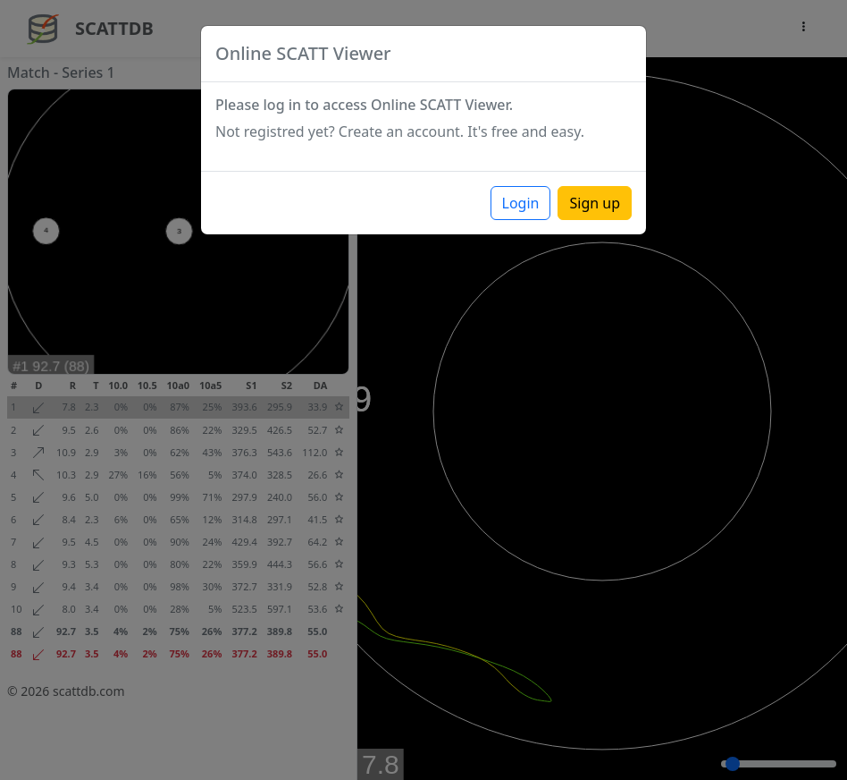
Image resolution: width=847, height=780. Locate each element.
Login (521, 203)
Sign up (594, 203)
